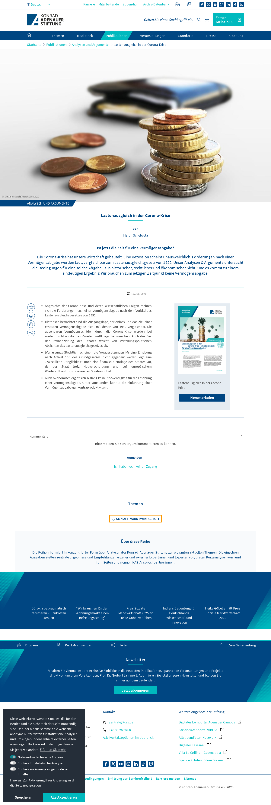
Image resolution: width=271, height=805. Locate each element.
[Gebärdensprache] (188, 4)
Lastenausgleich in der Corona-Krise (140, 44)
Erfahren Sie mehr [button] (53, 749)
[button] (135, 436)
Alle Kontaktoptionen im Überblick (128, 737)
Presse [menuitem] (211, 35)
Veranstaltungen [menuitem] (152, 35)
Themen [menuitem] (58, 35)
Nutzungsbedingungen (87, 778)
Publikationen (56, 44)
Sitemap (190, 778)
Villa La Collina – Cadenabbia (203, 752)
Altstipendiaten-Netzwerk (200, 737)
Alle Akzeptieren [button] (64, 797)
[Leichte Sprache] (177, 4)
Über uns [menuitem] (236, 35)
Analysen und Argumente (90, 44)
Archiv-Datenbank (156, 4)
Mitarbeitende (109, 4)
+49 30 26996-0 (117, 730)
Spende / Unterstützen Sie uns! (204, 760)
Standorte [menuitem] (185, 35)
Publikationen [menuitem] (116, 35)
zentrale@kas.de (118, 722)
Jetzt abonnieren (135, 690)
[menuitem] (33, 36)
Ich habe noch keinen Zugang (135, 466)
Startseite (34, 44)
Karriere (89, 4)
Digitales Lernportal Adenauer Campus (210, 722)
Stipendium (131, 4)
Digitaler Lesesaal (195, 745)
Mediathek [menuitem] (85, 35)
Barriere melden (168, 778)
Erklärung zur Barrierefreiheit (129, 778)
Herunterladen (202, 397)
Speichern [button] (23, 797)
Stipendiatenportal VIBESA (201, 730)
